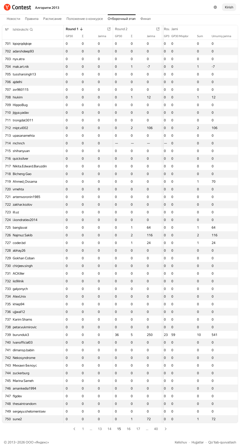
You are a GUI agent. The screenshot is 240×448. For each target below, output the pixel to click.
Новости (13, 19)
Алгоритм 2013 (47, 8)
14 (109, 429)
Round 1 (74, 29)
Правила (31, 19)
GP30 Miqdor (182, 36)
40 (156, 429)
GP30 (72, 36)
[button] (23, 29)
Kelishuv (181, 442)
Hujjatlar (198, 442)
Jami (177, 29)
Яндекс (41, 442)
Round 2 (121, 29)
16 (129, 429)
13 (100, 429)
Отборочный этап (122, 19)
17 (138, 429)
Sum (202, 36)
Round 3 (167, 29)
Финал (145, 19)
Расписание (52, 19)
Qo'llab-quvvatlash (222, 442)
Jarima (101, 36)
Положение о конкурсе (84, 19)
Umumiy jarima (224, 36)
